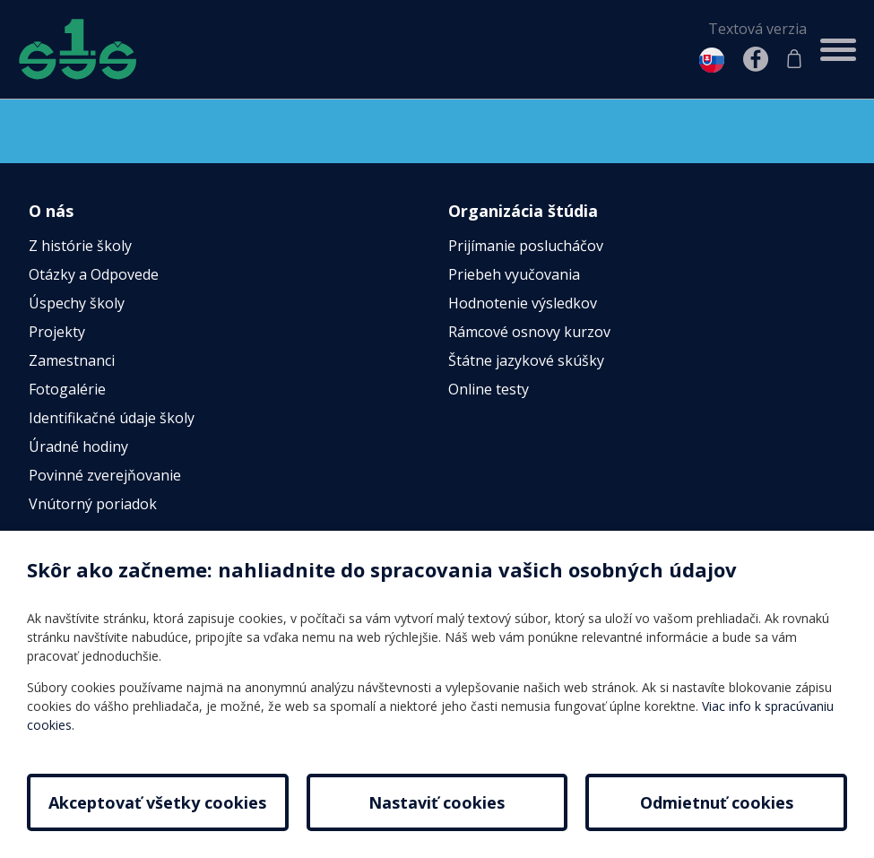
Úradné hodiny (78, 447)
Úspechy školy (77, 304)
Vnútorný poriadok (93, 505)
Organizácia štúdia (523, 210)
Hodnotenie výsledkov (522, 304)
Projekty (57, 332)
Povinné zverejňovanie (105, 476)
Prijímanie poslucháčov (525, 246)
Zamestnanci (72, 361)
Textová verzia (757, 29)
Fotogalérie (67, 390)
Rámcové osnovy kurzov (529, 332)
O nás (51, 210)
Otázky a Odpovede (94, 275)
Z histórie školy (80, 246)
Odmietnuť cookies (716, 802)
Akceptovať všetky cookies (157, 802)
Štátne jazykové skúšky (526, 361)
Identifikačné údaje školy (112, 419)
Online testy (488, 390)
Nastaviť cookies (436, 802)
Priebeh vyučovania (514, 275)
